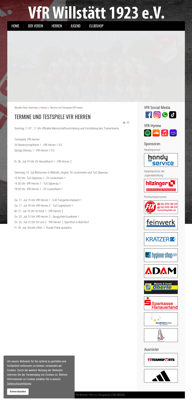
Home (15, 26)
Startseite (33, 107)
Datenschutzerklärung (19, 383)
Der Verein (35, 26)
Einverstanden (18, 391)
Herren (57, 26)
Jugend (75, 26)
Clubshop (96, 26)
